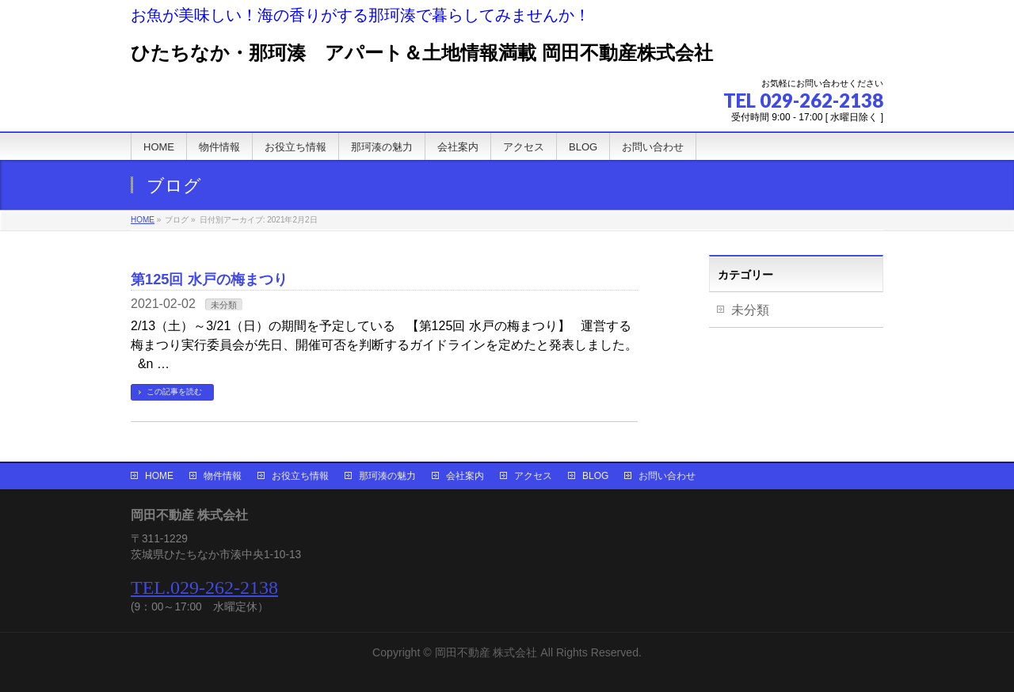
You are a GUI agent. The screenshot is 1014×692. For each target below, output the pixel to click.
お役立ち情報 (300, 475)
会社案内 (465, 475)
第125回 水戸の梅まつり (209, 279)
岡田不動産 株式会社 (486, 652)
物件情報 (223, 475)
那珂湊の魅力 (387, 475)
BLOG (595, 475)
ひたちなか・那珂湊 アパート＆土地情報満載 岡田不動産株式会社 (422, 52)
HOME (159, 475)
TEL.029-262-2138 (204, 587)
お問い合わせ (667, 475)
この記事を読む (174, 391)
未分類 (224, 305)
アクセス (533, 475)
